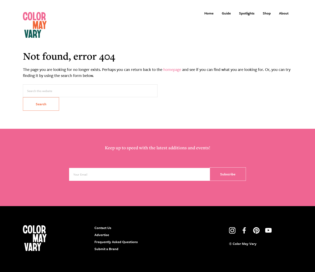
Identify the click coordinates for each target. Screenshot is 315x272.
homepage (172, 69)
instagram (232, 230)
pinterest (256, 230)
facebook (244, 230)
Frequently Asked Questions (116, 241)
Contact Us (102, 227)
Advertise (101, 234)
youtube (268, 230)
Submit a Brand (106, 248)
